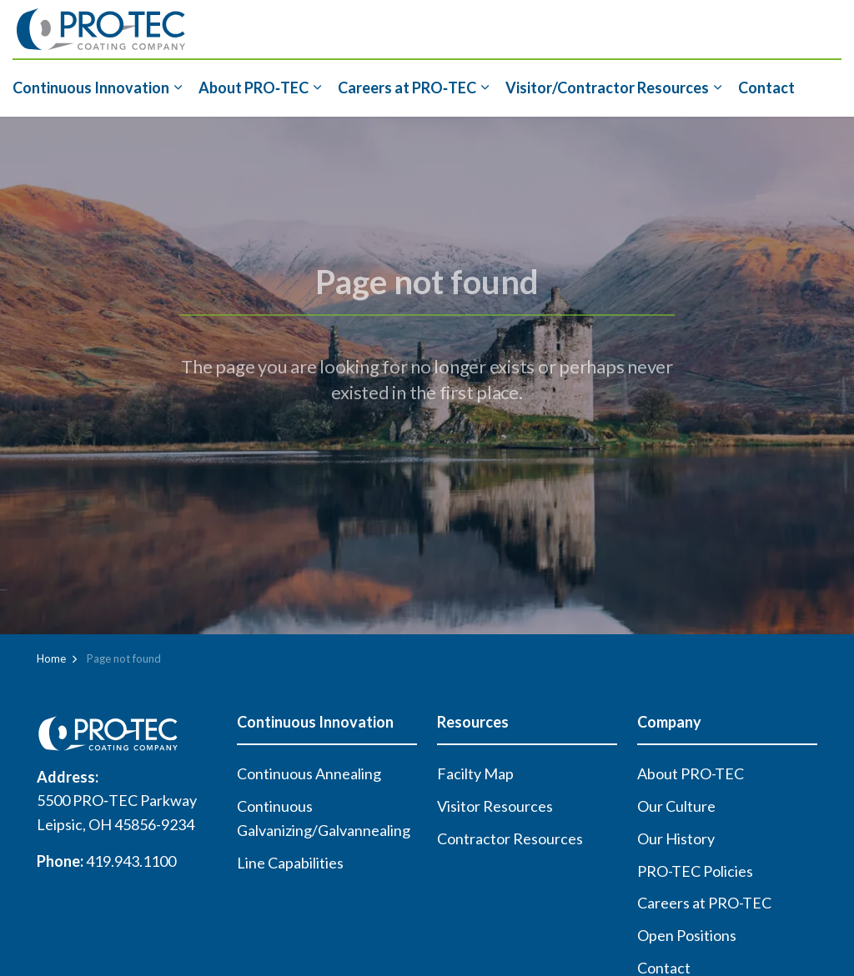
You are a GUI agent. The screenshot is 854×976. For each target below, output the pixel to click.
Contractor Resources (510, 838)
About (253, 87)
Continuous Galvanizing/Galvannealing (323, 818)
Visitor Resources (495, 806)
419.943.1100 (131, 861)
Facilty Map (475, 773)
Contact (766, 87)
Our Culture (676, 806)
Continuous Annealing (309, 773)
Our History (676, 838)
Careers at (407, 87)
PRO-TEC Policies (695, 871)
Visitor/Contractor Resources (607, 87)
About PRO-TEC (690, 773)
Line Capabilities (290, 862)
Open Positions (686, 935)
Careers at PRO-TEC (704, 902)
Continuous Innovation (91, 87)
